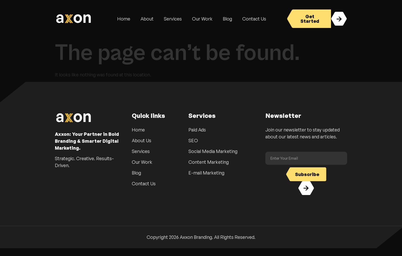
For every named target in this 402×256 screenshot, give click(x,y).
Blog (227, 19)
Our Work (202, 19)
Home (123, 19)
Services (173, 19)
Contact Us (254, 19)
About (147, 19)
